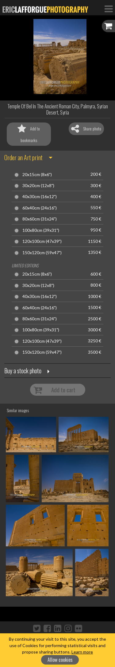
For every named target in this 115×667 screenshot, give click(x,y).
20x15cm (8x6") (37, 174)
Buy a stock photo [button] (22, 370)
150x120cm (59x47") (42, 252)
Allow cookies (60, 659)
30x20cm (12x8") (38, 185)
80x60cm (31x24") (39, 219)
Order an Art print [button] (23, 157)
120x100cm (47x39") (42, 241)
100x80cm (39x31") (40, 230)
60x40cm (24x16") (39, 207)
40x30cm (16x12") (39, 196)
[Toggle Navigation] (108, 8)
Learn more (82, 651)
